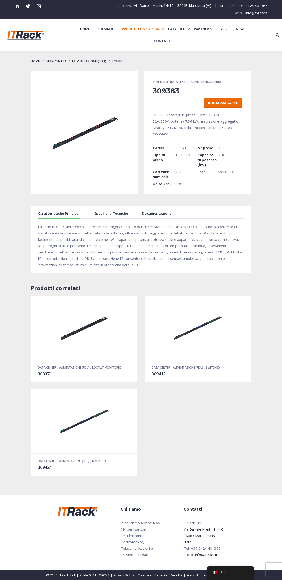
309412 (159, 374)
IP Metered (160, 82)
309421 (45, 467)
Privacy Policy (123, 575)
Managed (99, 461)
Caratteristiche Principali (59, 213)
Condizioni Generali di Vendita (160, 575)
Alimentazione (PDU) (89, 61)
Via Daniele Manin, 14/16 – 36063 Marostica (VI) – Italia (178, 5)
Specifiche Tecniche (111, 213)
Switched (213, 368)
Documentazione (156, 213)
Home (35, 61)
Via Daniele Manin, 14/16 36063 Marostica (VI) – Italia (203, 535)
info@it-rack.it (256, 13)
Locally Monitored (107, 368)
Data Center (56, 61)
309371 (45, 374)
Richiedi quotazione (223, 103)
